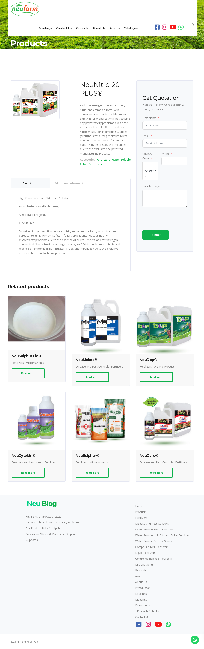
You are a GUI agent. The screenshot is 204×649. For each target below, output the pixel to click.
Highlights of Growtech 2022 (43, 516)
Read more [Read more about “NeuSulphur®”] (92, 472)
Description (30, 183)
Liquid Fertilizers (145, 553)
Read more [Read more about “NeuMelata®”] (92, 377)
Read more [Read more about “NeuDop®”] (156, 377)
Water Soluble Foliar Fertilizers (154, 529)
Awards (114, 28)
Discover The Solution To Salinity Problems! (53, 522)
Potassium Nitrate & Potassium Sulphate (51, 534)
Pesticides (141, 570)
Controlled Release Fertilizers (153, 558)
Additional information (70, 183)
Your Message (151, 186)
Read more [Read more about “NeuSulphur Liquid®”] (28, 373)
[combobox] (150, 171)
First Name (149, 118)
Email (145, 136)
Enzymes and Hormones (27, 462)
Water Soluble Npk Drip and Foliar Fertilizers (163, 535)
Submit (155, 235)
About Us (98, 28)
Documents (142, 605)
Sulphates (32, 540)
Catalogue (131, 28)
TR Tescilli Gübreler (147, 611)
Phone (165, 153)
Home (139, 506)
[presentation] (172, 218)
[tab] (30, 183)
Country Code (147, 156)
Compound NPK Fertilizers (152, 547)
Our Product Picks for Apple (43, 528)
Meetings (45, 28)
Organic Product (164, 366)
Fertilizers (103, 159)
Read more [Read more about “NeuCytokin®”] (28, 472)
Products (82, 28)
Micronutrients (35, 362)
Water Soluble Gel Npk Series (153, 541)
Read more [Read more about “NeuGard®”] (156, 472)
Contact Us (64, 28)
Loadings (141, 593)
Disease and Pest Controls (92, 366)
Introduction (143, 588)
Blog (41, 503)
